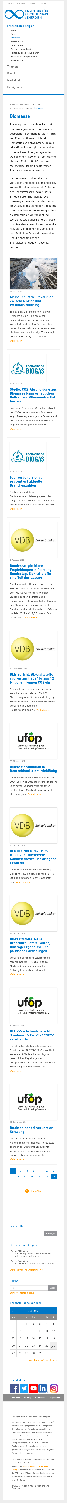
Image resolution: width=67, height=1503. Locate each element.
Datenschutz (40, 1397)
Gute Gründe (17, 45)
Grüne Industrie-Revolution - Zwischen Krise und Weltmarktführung (33, 301)
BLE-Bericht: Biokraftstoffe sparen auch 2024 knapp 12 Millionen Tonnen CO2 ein (32, 678)
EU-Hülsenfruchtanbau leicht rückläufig (35, 1263)
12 (48, 1176)
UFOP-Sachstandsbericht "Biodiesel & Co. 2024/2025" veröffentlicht (32, 1035)
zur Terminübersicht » (43, 1360)
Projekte (12, 73)
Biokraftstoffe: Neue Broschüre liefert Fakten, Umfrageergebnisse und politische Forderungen (30, 945)
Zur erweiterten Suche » (23, 1292)
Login (11, 3)
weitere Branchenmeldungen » (26, 1269)
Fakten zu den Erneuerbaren (25, 52)
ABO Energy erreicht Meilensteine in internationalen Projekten (33, 1254)
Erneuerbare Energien (20, 26)
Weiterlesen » (17, 340)
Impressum (55, 1397)
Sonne (14, 34)
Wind (13, 30)
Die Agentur (15, 87)
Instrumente (17, 60)
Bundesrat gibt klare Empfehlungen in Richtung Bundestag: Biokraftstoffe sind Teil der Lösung (30, 571)
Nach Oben (36, 1191)
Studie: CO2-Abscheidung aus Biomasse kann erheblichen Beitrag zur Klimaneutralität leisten (33, 395)
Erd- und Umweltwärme (23, 49)
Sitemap (27, 1397)
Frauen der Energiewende (24, 56)
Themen (12, 66)
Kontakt (21, 3)
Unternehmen (47, 1462)
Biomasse (15, 37)
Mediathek (14, 80)
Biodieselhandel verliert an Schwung (31, 1130)
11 (40, 1176)
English (43, 3)
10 (32, 1176)
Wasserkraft (17, 41)
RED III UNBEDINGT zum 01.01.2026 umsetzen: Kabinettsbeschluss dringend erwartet (33, 857)
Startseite (36, 104)
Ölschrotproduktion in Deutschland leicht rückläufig (33, 769)
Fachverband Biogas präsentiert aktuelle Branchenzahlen (26, 481)
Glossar (32, 3)
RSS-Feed (16, 1397)
